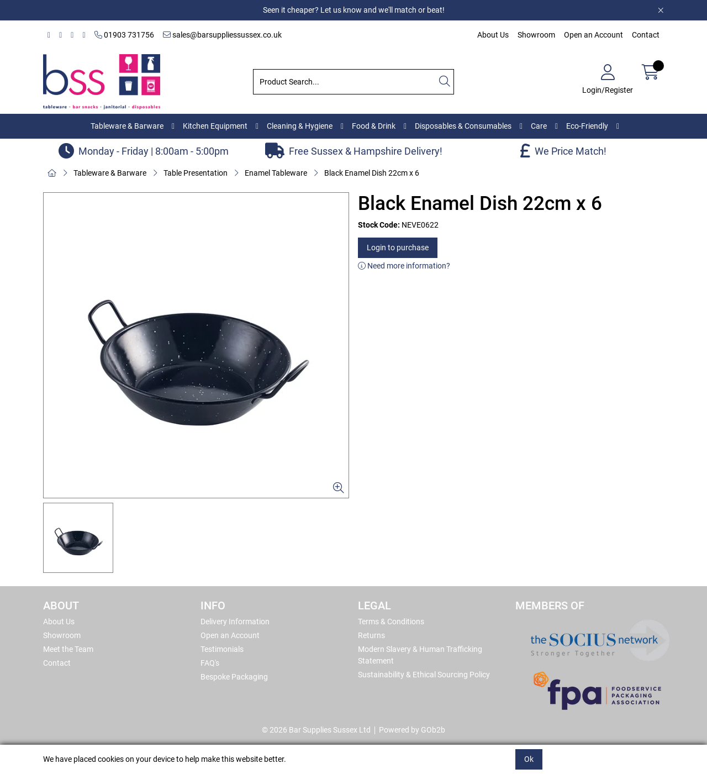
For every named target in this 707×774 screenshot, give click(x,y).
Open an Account (593, 34)
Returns (371, 635)
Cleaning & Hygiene (300, 126)
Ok (529, 759)
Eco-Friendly (587, 126)
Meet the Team (68, 649)
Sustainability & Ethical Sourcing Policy (424, 674)
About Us (493, 34)
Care (539, 126)
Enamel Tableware (276, 173)
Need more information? (404, 265)
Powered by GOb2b (412, 729)
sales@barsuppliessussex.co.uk (222, 34)
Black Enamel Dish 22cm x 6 (371, 173)
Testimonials (222, 649)
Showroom (536, 34)
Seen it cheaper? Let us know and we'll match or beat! (354, 10)
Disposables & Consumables (463, 126)
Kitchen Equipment (215, 126)
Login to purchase (398, 247)
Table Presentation (195, 173)
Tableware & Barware (127, 126)
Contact (645, 34)
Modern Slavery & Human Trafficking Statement (420, 655)
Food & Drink (373, 126)
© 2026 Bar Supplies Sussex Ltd (316, 729)
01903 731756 (124, 34)
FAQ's (210, 663)
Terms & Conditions (391, 621)
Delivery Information (235, 621)
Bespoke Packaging (234, 676)
